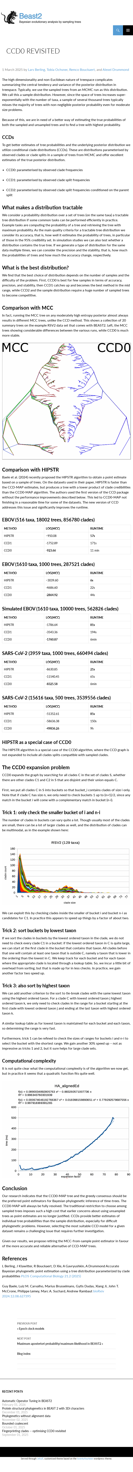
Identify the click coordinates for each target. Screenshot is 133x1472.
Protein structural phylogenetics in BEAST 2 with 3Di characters (43, 1415)
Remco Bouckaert (82, 73)
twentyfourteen (85, 1465)
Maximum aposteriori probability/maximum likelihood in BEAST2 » (66, 1347)
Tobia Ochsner (57, 73)
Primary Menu (128, 30)
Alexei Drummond (116, 73)
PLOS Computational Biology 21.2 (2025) (51, 1279)
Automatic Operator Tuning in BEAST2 (27, 1407)
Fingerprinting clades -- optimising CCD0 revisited (34, 1437)
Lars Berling (36, 73)
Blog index (23, 1360)
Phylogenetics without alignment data (26, 1422)
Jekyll (40, 1465)
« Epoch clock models (66, 1332)
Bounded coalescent (15, 1430)
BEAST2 (20, 30)
